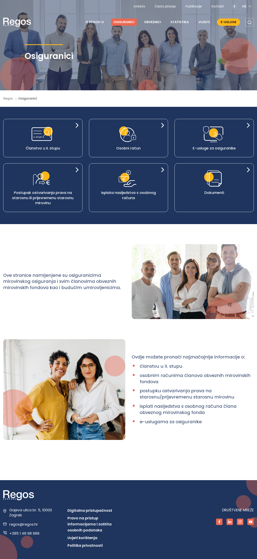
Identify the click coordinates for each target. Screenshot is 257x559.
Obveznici (152, 22)
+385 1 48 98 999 (24, 533)
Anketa (139, 6)
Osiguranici (123, 22)
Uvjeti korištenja (82, 537)
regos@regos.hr (23, 524)
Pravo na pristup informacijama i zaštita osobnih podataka (89, 524)
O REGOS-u (95, 22)
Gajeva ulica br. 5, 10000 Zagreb (30, 513)
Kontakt (217, 6)
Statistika (179, 22)
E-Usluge (228, 22)
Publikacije (193, 6)
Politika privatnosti (85, 545)
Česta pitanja (165, 6)
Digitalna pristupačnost (89, 510)
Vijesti (204, 22)
